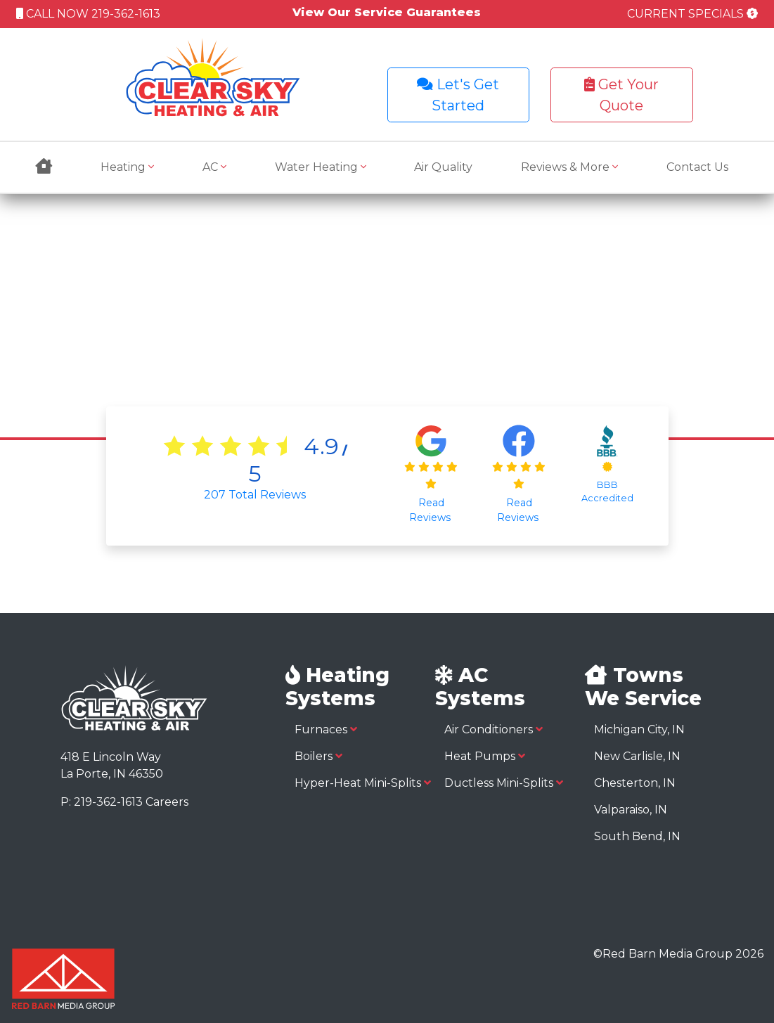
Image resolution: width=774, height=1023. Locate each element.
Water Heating (320, 167)
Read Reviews (431, 510)
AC (214, 167)
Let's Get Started (458, 95)
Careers (167, 802)
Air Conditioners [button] (493, 729)
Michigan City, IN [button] (639, 729)
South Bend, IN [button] (637, 836)
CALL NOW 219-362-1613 (88, 13)
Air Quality (443, 167)
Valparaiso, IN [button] (630, 809)
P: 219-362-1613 (101, 802)
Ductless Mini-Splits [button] (503, 783)
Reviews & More (569, 167)
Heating (127, 167)
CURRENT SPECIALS (692, 13)
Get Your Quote (621, 95)
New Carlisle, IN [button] (637, 756)
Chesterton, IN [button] (635, 783)
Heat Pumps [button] (484, 756)
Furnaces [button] (326, 729)
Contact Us (697, 167)
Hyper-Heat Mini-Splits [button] (363, 783)
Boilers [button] (318, 756)
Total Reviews (255, 494)
